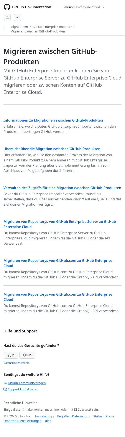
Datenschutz (81, 416)
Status (97, 416)
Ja (11, 355)
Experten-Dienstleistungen (22, 421)
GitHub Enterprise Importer (52, 27)
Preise (110, 416)
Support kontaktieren (20, 389)
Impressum (43, 416)
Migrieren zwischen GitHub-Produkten (37, 31)
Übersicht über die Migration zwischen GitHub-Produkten (51, 148)
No (27, 355)
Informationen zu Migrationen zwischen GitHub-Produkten (53, 120)
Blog (48, 421)
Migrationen (19, 27)
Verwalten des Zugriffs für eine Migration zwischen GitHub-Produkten (62, 187)
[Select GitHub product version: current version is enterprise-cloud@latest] (84, 7)
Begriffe (63, 416)
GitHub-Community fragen (24, 383)
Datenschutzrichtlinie (16, 363)
